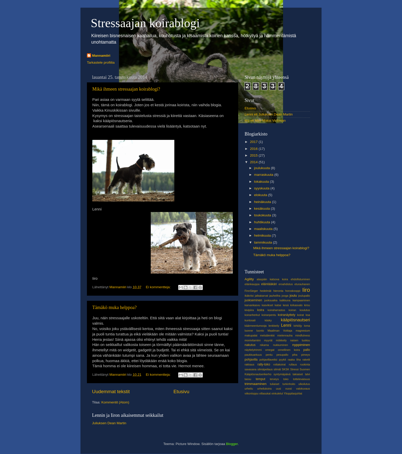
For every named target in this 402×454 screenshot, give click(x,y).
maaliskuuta (264, 229)
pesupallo (282, 354)
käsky (268, 320)
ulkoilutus (304, 383)
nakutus (250, 345)
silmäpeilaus (265, 369)
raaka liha (294, 359)
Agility (249, 279)
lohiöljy (298, 325)
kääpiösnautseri (295, 319)
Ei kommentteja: (159, 287)
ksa (308, 314)
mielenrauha (285, 335)
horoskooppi (292, 290)
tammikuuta (263, 242)
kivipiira (249, 310)
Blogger (232, 444)
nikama (264, 344)
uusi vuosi (284, 388)
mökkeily (281, 340)
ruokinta (305, 364)
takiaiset (298, 374)
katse (278, 305)
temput (260, 379)
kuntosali (250, 320)
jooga (285, 295)
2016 (254, 149)
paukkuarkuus (253, 354)
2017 (254, 142)
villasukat (264, 393)
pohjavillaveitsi (268, 359)
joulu (293, 295)
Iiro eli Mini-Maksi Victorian (265, 120)
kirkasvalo (296, 305)
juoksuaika (270, 300)
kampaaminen (301, 300)
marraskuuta (264, 175)
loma (307, 325)
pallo (306, 350)
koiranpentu (269, 314)
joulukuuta (262, 168)
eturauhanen (302, 284)
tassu (248, 379)
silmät (277, 369)
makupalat (251, 335)
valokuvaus (303, 388)
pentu (269, 354)
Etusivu (181, 391)
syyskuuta (262, 188)
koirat (300, 314)
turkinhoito (289, 383)
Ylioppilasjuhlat (293, 393)
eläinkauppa (252, 284)
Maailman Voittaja (279, 330)
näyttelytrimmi (253, 349)
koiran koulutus (299, 310)
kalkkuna (284, 300)
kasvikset (267, 305)
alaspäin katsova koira (272, 279)
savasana (250, 369)
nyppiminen (301, 345)
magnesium (303, 330)
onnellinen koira (289, 349)
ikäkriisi (249, 295)
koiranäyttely (286, 315)
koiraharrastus (276, 310)
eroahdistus (285, 284)
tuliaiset (274, 383)
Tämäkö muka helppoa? (114, 307)
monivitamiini (252, 340)
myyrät (268, 340)
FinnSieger (251, 290)
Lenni (286, 325)
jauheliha (274, 295)
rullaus (293, 364)
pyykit (282, 359)
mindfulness (302, 335)
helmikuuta (263, 235)
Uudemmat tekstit (111, 391)
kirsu (307, 305)
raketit (306, 359)
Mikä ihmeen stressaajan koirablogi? (126, 89)
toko (285, 379)
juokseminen (253, 300)
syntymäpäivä (282, 374)
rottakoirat (279, 364)
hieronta (278, 290)
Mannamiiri (101, 55)
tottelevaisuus (301, 379)
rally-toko (263, 364)
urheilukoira (264, 388)
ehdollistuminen (300, 279)
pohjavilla (251, 359)
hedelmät (265, 290)
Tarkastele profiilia (101, 62)
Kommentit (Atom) (115, 402)
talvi (307, 374)
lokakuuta (262, 181)
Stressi (294, 369)
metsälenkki (267, 335)
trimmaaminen (256, 384)
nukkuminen (280, 344)
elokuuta (261, 195)
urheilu (249, 388)
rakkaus (249, 364)
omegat (269, 349)
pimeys (305, 354)
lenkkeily (273, 325)
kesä (286, 305)
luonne (249, 330)
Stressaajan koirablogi (145, 23)
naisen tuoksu (300, 340)
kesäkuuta (262, 208)
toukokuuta (263, 215)
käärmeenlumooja (256, 325)
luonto (260, 330)
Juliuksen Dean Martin (109, 423)
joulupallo (304, 295)
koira (260, 310)
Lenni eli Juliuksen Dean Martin (269, 114)
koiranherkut (252, 314)
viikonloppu (251, 393)
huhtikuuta (262, 222)
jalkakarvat (261, 295)
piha (294, 354)
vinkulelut (277, 393)
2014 (254, 162)
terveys (274, 379)
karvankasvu (252, 305)
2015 (254, 155)
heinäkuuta (263, 202)
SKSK (285, 369)
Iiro (306, 290)
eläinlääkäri (269, 284)
